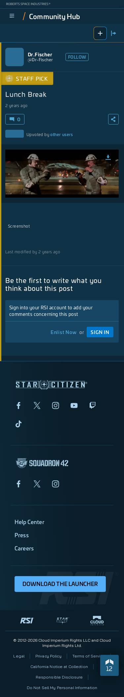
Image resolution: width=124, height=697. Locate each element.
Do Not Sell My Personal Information (62, 687)
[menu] (12, 16)
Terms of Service (88, 656)
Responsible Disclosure (59, 677)
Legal (18, 656)
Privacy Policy (48, 656)
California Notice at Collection (59, 666)
